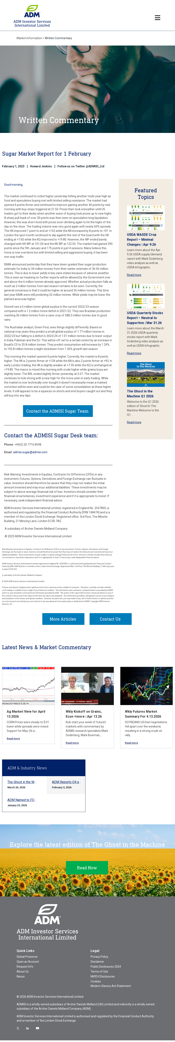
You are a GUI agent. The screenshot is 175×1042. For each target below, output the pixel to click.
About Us (23, 973)
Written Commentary (58, 38)
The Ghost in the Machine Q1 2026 (32, 784)
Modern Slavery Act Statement (111, 987)
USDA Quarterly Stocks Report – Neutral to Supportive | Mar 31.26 (145, 318)
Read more (134, 275)
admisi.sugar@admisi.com (30, 453)
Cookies (96, 983)
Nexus (21, 978)
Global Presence (27, 958)
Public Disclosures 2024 (106, 968)
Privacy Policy (99, 958)
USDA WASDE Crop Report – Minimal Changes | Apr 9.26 (141, 239)
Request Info (25, 968)
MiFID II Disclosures (103, 978)
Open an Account (28, 963)
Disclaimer (97, 963)
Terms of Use (99, 973)
